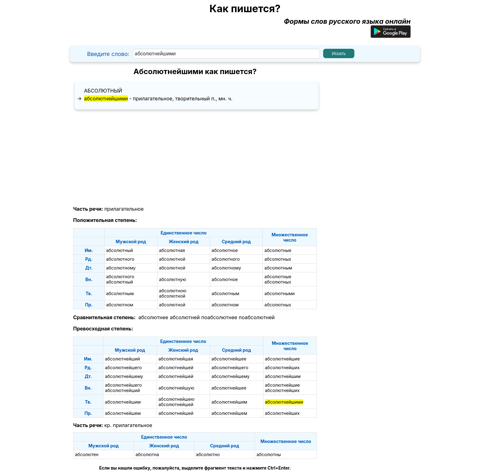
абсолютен (86, 454)
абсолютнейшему (124, 376)
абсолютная (172, 250)
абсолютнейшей (175, 367)
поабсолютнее (219, 317)
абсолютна (147, 454)
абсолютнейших (282, 367)
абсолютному (121, 267)
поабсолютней (257, 317)
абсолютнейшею (176, 399)
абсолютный (103, 91)
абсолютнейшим (283, 376)
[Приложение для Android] (391, 35)
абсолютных (277, 259)
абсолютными (279, 293)
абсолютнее (153, 317)
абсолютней (185, 317)
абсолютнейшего (123, 367)
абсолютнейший (122, 358)
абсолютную (172, 279)
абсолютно (208, 454)
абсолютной (172, 259)
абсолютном (119, 304)
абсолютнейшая (175, 358)
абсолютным (278, 267)
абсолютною (173, 290)
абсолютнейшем (123, 413)
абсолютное (225, 250)
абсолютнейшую (176, 387)
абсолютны (269, 454)
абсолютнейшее (229, 358)
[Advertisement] (195, 158)
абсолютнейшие (282, 358)
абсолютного (120, 259)
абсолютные (277, 250)
